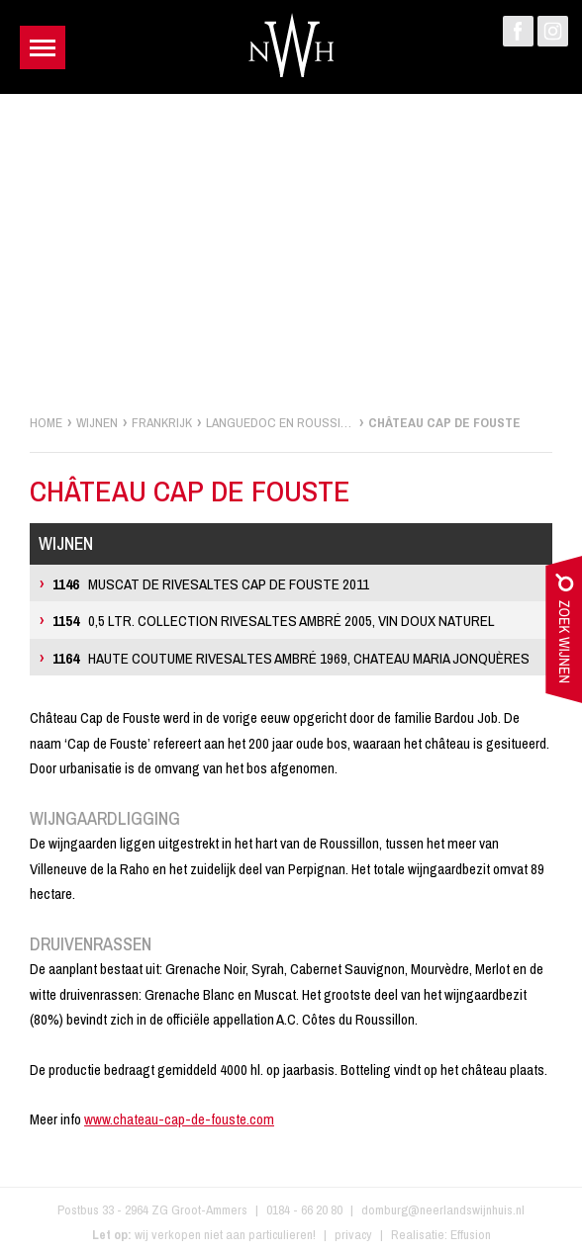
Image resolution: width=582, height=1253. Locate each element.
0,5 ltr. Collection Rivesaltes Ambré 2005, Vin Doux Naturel (273, 620)
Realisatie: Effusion (441, 1234)
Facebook (518, 31)
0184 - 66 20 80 (304, 1209)
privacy (353, 1234)
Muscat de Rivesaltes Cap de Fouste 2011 (210, 584)
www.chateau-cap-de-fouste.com (179, 1119)
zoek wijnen (563, 634)
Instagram (552, 31)
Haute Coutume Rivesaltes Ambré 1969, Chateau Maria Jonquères (291, 658)
